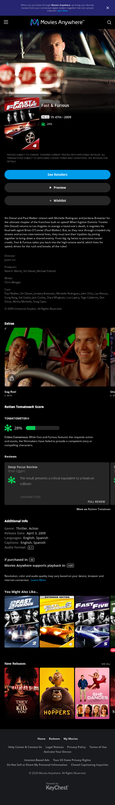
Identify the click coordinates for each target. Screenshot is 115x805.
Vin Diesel (29, 271)
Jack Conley (39, 297)
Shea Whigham (56, 297)
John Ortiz (87, 293)
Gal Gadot (24, 297)
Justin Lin (9, 260)
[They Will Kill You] (21, 693)
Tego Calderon (89, 297)
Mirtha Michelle (22, 301)
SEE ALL (106, 663)
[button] (56, 357)
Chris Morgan (12, 282)
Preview (57, 187)
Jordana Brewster (44, 293)
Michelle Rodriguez (68, 293)
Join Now (63, 10)
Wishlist (57, 200)
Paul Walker (11, 293)
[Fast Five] (92, 621)
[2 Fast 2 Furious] (21, 621)
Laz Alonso (101, 293)
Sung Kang (10, 297)
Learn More (38, 580)
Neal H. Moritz (13, 271)
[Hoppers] (57, 693)
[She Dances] (92, 693)
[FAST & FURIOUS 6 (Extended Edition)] (57, 621)
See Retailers (57, 174)
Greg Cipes (39, 301)
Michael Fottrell (46, 271)
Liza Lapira (72, 297)
